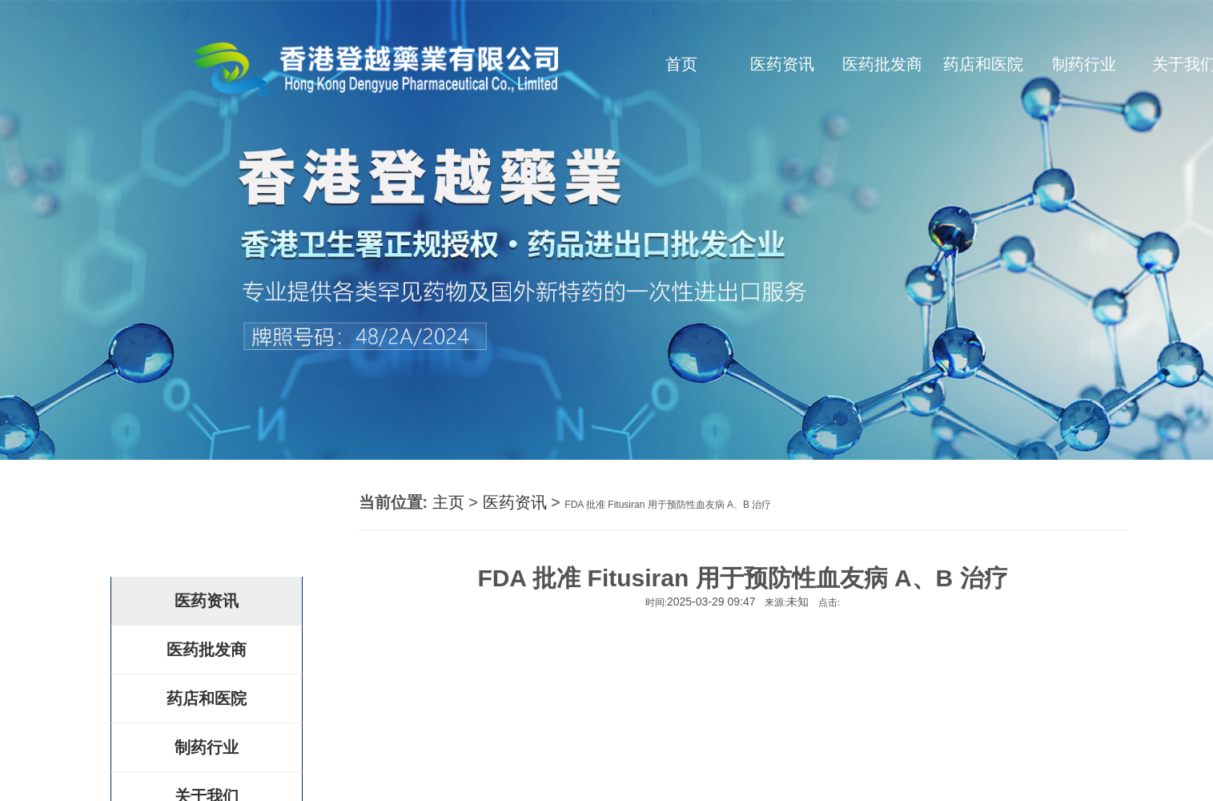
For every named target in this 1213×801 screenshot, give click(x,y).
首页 (681, 64)
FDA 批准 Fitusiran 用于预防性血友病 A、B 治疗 (667, 504)
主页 (448, 502)
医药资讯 (782, 64)
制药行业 (1084, 64)
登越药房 (195, 523)
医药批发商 (882, 64)
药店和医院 (983, 64)
